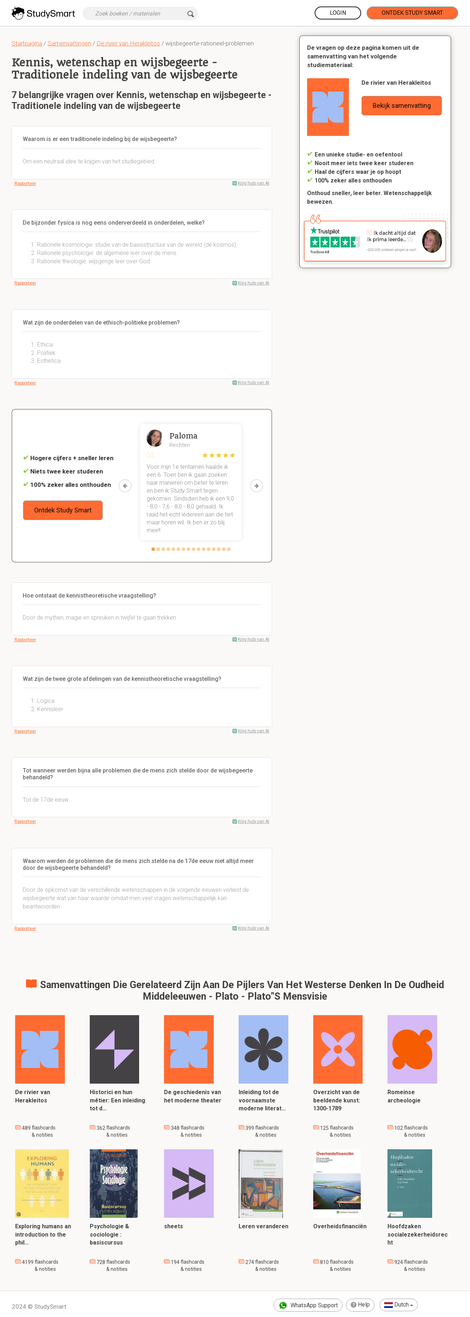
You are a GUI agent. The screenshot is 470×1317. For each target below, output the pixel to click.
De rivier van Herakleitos (128, 43)
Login (338, 12)
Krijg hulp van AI (253, 183)
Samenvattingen (69, 43)
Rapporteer (25, 183)
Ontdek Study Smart (412, 12)
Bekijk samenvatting (402, 105)
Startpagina (27, 43)
